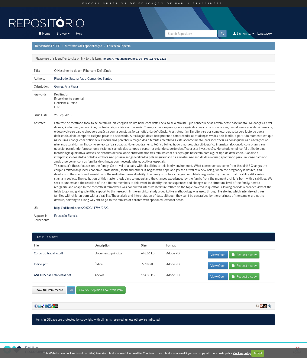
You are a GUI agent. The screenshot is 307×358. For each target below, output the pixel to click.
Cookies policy (242, 353)
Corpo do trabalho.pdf (48, 253)
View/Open (217, 255)
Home (44, 33)
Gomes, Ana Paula (66, 86)
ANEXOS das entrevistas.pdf (52, 275)
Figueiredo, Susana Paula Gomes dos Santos (83, 78)
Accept (257, 353)
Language (264, 33)
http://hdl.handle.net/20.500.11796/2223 (81, 208)
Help (79, 33)
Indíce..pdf (41, 264)
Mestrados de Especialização (83, 46)
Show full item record (49, 290)
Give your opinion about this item (101, 290)
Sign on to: (243, 33)
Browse (63, 33)
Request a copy (244, 255)
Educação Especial (119, 46)
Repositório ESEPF (47, 46)
